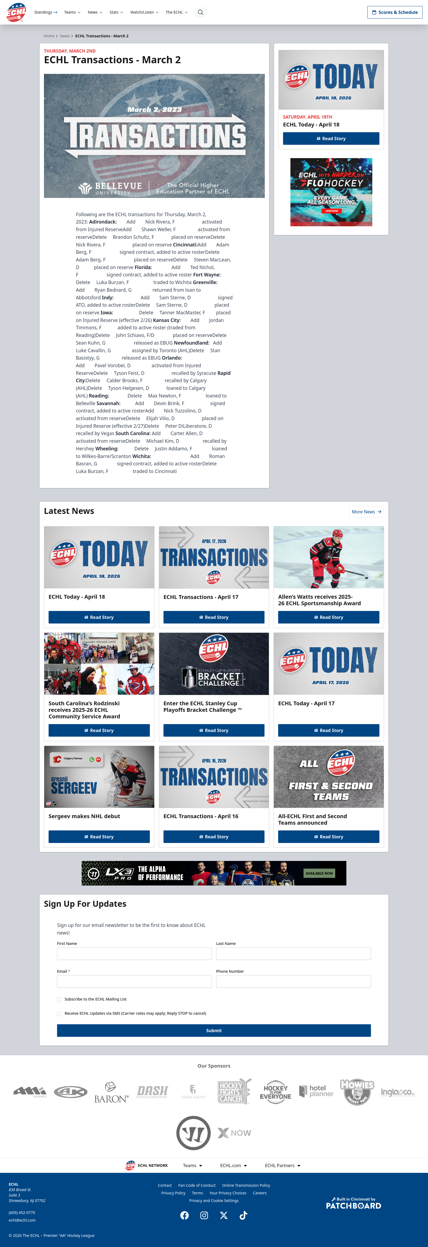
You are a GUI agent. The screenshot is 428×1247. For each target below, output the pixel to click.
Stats (117, 12)
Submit (214, 1031)
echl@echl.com (22, 1220)
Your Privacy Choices (228, 1192)
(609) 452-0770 (22, 1212)
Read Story (331, 138)
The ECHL (177, 12)
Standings (46, 12)
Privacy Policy (173, 1192)
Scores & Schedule (395, 12)
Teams (72, 12)
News (95, 12)
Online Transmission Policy (246, 1185)
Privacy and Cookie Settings (214, 1200)
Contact (165, 1185)
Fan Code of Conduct (197, 1185)
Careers (260, 1192)
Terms (197, 1192)
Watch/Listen (144, 12)
